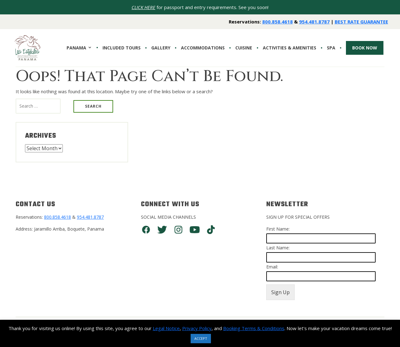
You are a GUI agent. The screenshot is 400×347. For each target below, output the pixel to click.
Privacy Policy (197, 328)
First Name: (278, 229)
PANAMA (76, 47)
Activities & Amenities (289, 48)
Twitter (162, 230)
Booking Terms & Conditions (253, 328)
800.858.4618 (277, 21)
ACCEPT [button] (200, 338)
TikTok (211, 230)
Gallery (160, 48)
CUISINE (243, 48)
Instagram (178, 230)
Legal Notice (166, 328)
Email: (272, 267)
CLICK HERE (143, 7)
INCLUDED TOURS (121, 48)
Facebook (146, 230)
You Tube (195, 230)
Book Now (364, 48)
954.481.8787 (314, 21)
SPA (331, 48)
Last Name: (278, 248)
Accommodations (203, 48)
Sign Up (280, 292)
